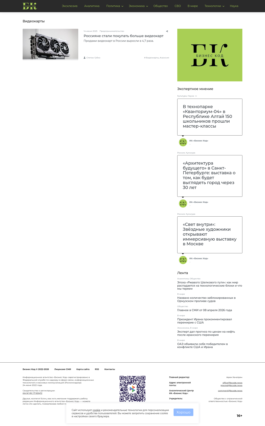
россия (165, 57)
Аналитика (91, 6)
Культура (182, 96)
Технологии (213, 6)
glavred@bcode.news (231, 385)
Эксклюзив (70, 6)
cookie (96, 410)
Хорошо (183, 412)
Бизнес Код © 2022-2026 (36, 369)
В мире (193, 6)
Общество (160, 6)
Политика (113, 6)
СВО (178, 6)
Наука (234, 6)
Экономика (137, 6)
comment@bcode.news (230, 390)
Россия (181, 152)
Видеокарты (152, 57)
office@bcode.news (232, 382)
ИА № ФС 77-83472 (32, 393)
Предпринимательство (112, 31)
